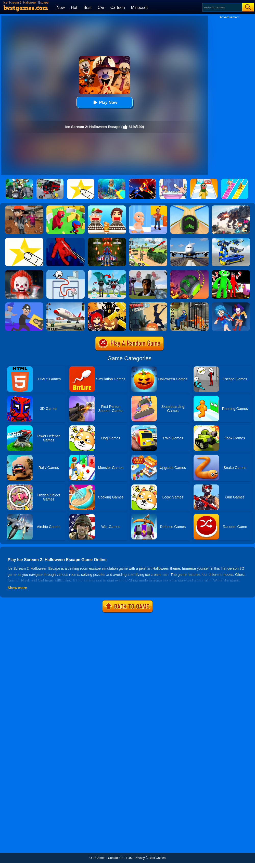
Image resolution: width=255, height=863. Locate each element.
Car (101, 7)
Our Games (97, 858)
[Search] (222, 7)
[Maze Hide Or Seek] (65, 207)
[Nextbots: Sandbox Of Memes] (148, 272)
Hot (74, 7)
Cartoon (117, 7)
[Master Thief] (24, 304)
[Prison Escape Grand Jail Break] (189, 304)
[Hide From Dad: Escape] (148, 207)
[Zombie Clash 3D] (148, 304)
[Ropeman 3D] (65, 239)
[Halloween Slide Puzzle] (107, 304)
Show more (17, 588)
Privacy (140, 858)
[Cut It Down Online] (24, 239)
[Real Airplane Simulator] (65, 304)
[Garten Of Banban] (231, 272)
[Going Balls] (189, 207)
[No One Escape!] (24, 272)
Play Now (104, 102)
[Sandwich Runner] (107, 207)
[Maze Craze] (65, 272)
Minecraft (139, 7)
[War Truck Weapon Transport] (148, 239)
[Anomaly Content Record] (107, 272)
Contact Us (115, 858)
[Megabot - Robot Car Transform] (231, 239)
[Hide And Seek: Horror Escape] (231, 304)
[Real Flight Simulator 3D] (189, 239)
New (61, 7)
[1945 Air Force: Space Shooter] (107, 239)
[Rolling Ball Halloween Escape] (189, 272)
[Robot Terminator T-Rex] (231, 207)
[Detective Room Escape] (24, 207)
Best (87, 7)
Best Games (157, 858)
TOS (129, 858)
